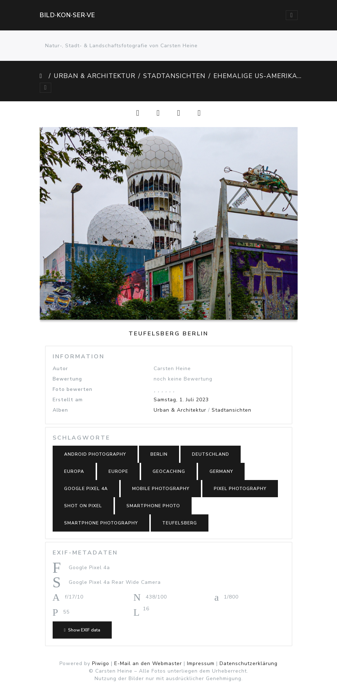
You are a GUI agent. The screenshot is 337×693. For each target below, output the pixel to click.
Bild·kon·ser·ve (67, 15)
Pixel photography (240, 488)
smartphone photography (101, 523)
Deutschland (210, 454)
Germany (221, 471)
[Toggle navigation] (291, 15)
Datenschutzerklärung (249, 663)
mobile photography (160, 488)
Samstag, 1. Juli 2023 (181, 399)
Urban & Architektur (94, 76)
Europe (118, 471)
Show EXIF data (82, 630)
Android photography (95, 454)
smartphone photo (153, 506)
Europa (74, 471)
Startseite (43, 76)
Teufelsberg (179, 523)
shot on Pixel (83, 506)
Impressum (201, 663)
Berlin (159, 454)
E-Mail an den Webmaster (148, 663)
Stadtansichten (174, 76)
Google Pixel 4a (86, 488)
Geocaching (169, 471)
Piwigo (100, 663)
